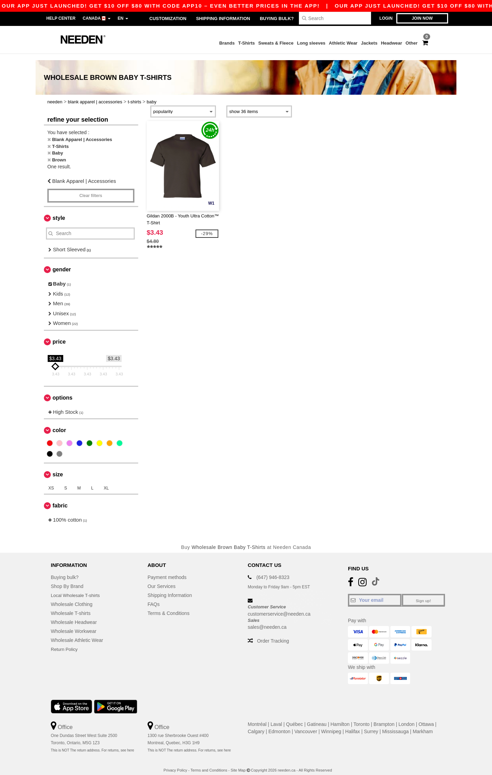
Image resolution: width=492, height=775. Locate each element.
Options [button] (63, 391)
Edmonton (279, 725)
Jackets (369, 43)
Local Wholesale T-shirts (77, 589)
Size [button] (58, 468)
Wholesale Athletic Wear (77, 634)
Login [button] (385, 18)
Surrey (371, 725)
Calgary (256, 725)
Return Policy (65, 643)
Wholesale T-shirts (71, 607)
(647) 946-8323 (273, 571)
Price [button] (59, 335)
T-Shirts (246, 43)
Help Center (60, 18)
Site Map (237, 764)
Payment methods (167, 571)
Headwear (391, 43)
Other (412, 43)
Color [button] (59, 424)
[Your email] (374, 594)
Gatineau (317, 718)
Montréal (257, 718)
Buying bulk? (277, 18)
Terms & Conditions (168, 607)
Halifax (352, 725)
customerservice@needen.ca (279, 607)
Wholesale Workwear (73, 625)
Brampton (384, 718)
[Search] (335, 18)
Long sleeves (311, 43)
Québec (294, 718)
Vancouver (305, 725)
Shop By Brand (67, 580)
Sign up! (423, 594)
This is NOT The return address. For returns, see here (92, 744)
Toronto (361, 718)
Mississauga (395, 725)
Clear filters (90, 189)
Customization (167, 18)
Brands (227, 43)
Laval (276, 718)
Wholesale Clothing (72, 598)
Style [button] (59, 211)
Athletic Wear (343, 43)
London (406, 718)
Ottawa (426, 718)
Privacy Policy (175, 764)
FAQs (154, 598)
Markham (423, 725)
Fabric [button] (60, 499)
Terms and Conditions (208, 764)
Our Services (162, 580)
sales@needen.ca (267, 621)
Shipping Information (223, 18)
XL (106, 481)
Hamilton (340, 718)
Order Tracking (273, 634)
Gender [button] (62, 263)
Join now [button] (422, 18)
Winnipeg (331, 725)
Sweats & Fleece (276, 43)
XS (51, 481)
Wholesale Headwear (74, 616)
